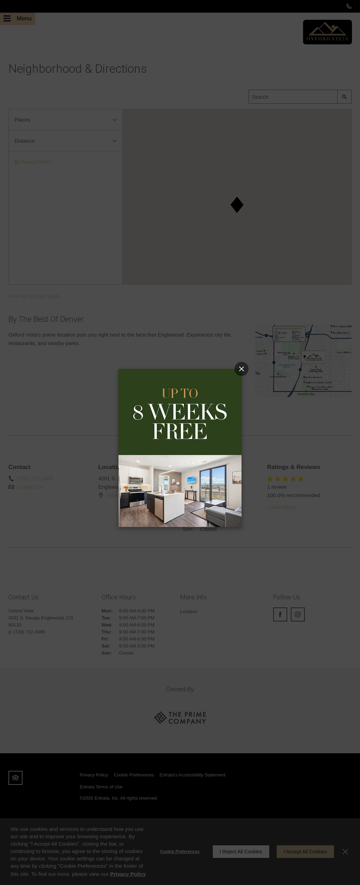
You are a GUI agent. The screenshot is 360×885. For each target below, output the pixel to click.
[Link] (180, 447)
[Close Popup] (241, 369)
